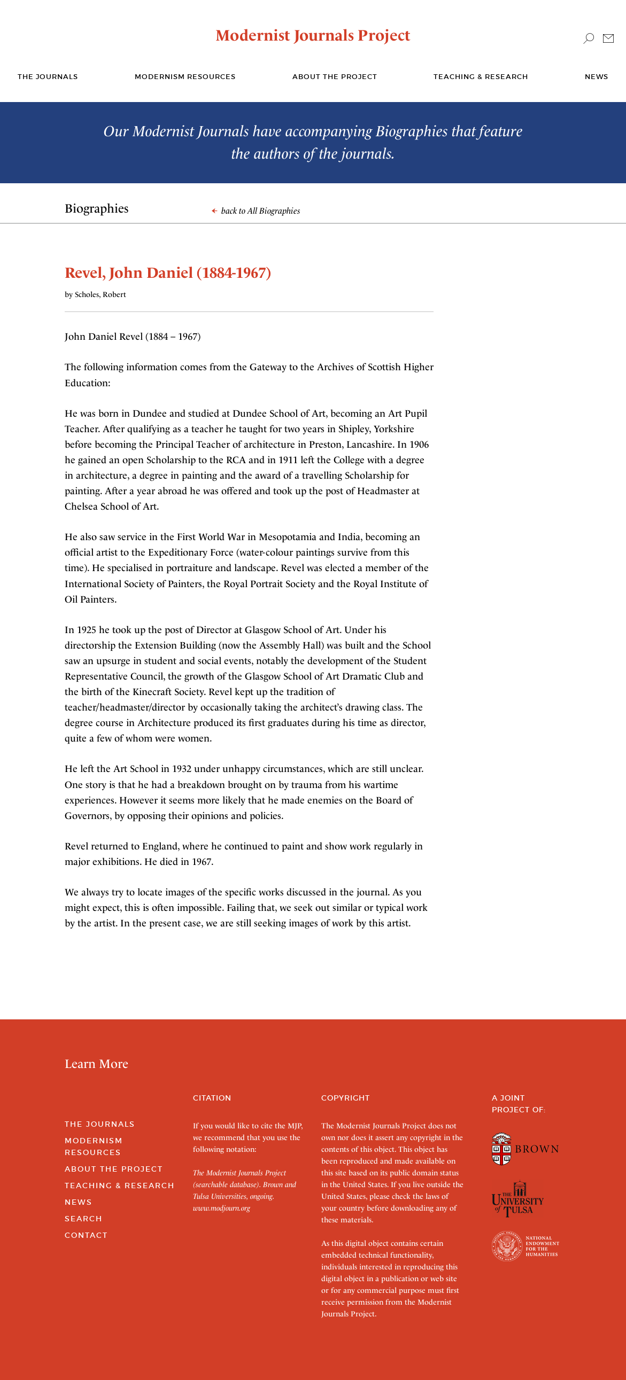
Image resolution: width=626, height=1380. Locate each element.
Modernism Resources (185, 76)
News (596, 76)
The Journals (100, 1124)
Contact (86, 1235)
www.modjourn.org (221, 1208)
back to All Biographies (256, 211)
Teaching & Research (481, 76)
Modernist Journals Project (313, 35)
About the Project (334, 76)
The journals (48, 76)
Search (84, 1218)
